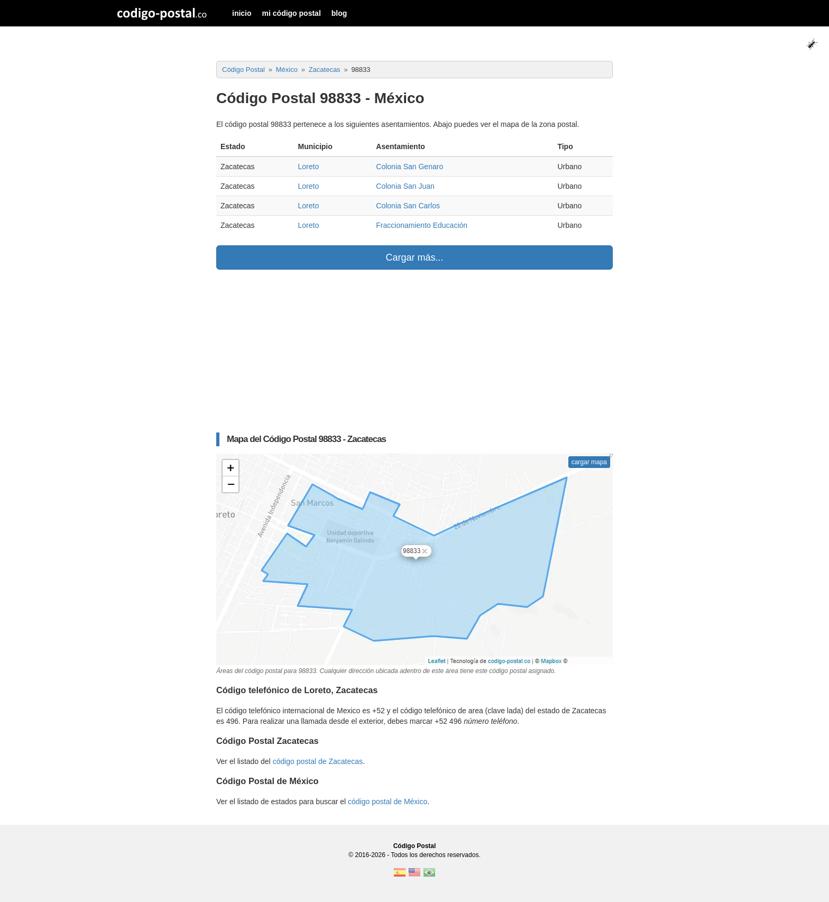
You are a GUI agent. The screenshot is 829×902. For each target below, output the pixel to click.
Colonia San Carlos (408, 205)
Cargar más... (414, 257)
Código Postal (414, 846)
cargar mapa (589, 462)
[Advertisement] (414, 351)
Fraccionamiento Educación (421, 225)
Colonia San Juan (405, 186)
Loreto (308, 166)
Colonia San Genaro (409, 166)
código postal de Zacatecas (318, 761)
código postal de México (387, 801)
